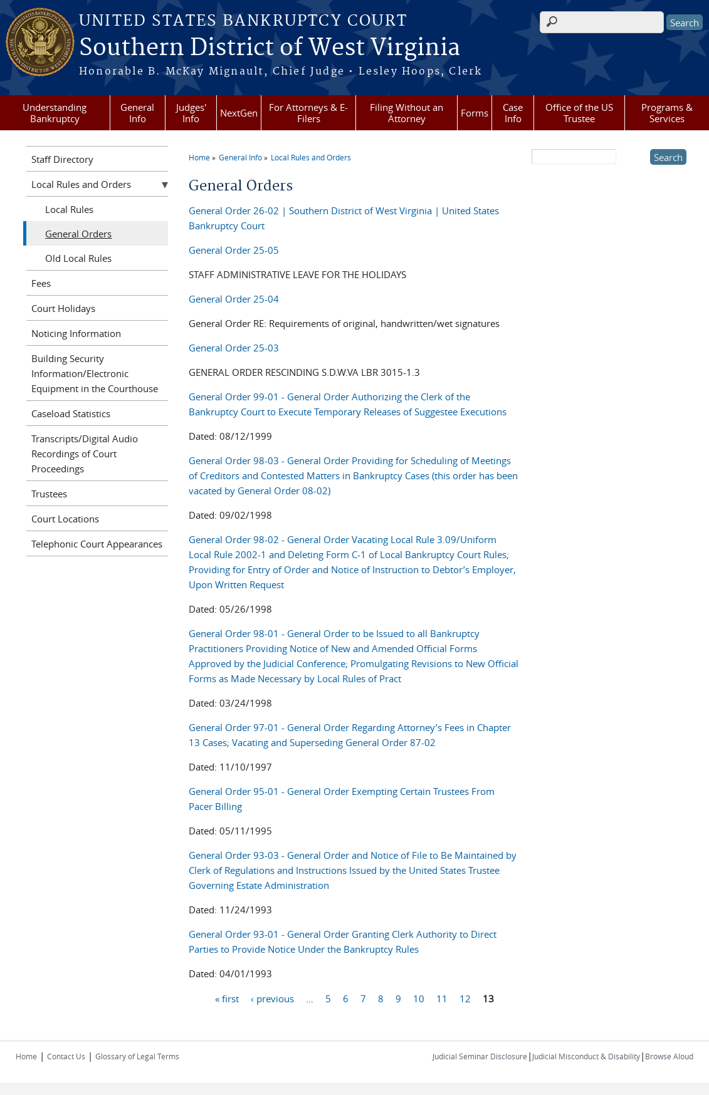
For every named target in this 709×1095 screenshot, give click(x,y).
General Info (137, 113)
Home (199, 157)
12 (465, 998)
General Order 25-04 (234, 299)
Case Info (513, 113)
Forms (474, 112)
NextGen (239, 112)
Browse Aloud (669, 1056)
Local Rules (69, 209)
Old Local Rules (78, 258)
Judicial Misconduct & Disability (586, 1056)
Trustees (49, 493)
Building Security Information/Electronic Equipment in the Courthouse (94, 373)
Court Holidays (63, 308)
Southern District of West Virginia (269, 48)
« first (227, 998)
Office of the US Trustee (579, 113)
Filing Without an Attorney (406, 113)
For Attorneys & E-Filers (308, 113)
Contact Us (66, 1056)
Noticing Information (76, 333)
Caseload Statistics (70, 413)
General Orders (78, 233)
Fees (41, 283)
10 (418, 998)
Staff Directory (62, 159)
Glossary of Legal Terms (137, 1056)
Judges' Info (191, 113)
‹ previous (272, 998)
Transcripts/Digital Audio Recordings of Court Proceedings (84, 453)
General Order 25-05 (234, 250)
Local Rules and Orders (311, 157)
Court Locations (65, 518)
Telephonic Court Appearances (96, 543)
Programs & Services (667, 113)
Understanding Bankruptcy (55, 113)
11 (442, 998)
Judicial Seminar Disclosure (480, 1056)
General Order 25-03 (234, 347)
